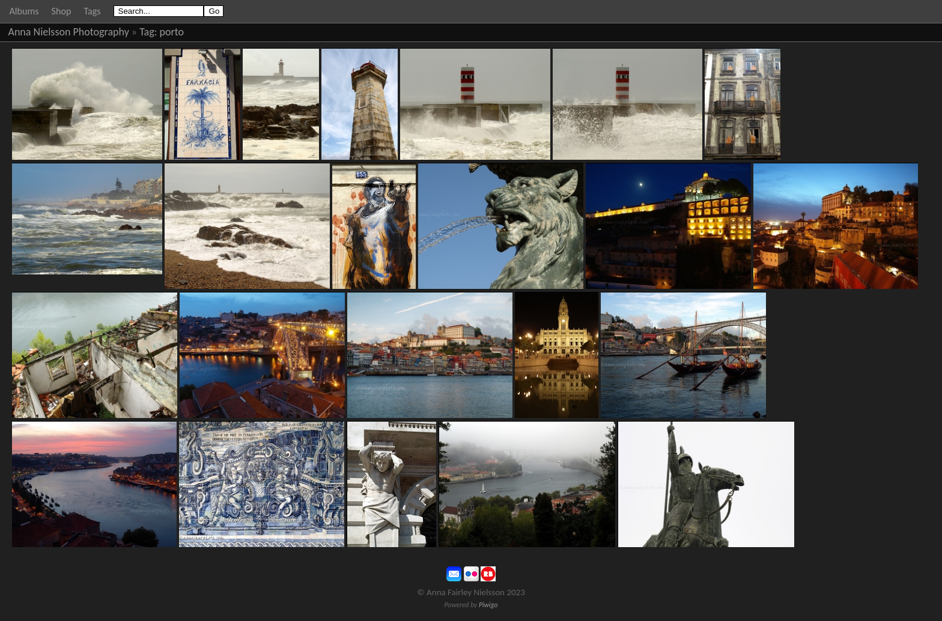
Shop (61, 11)
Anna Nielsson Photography (68, 31)
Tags (92, 11)
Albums (24, 11)
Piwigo (488, 605)
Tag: (148, 31)
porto (172, 31)
